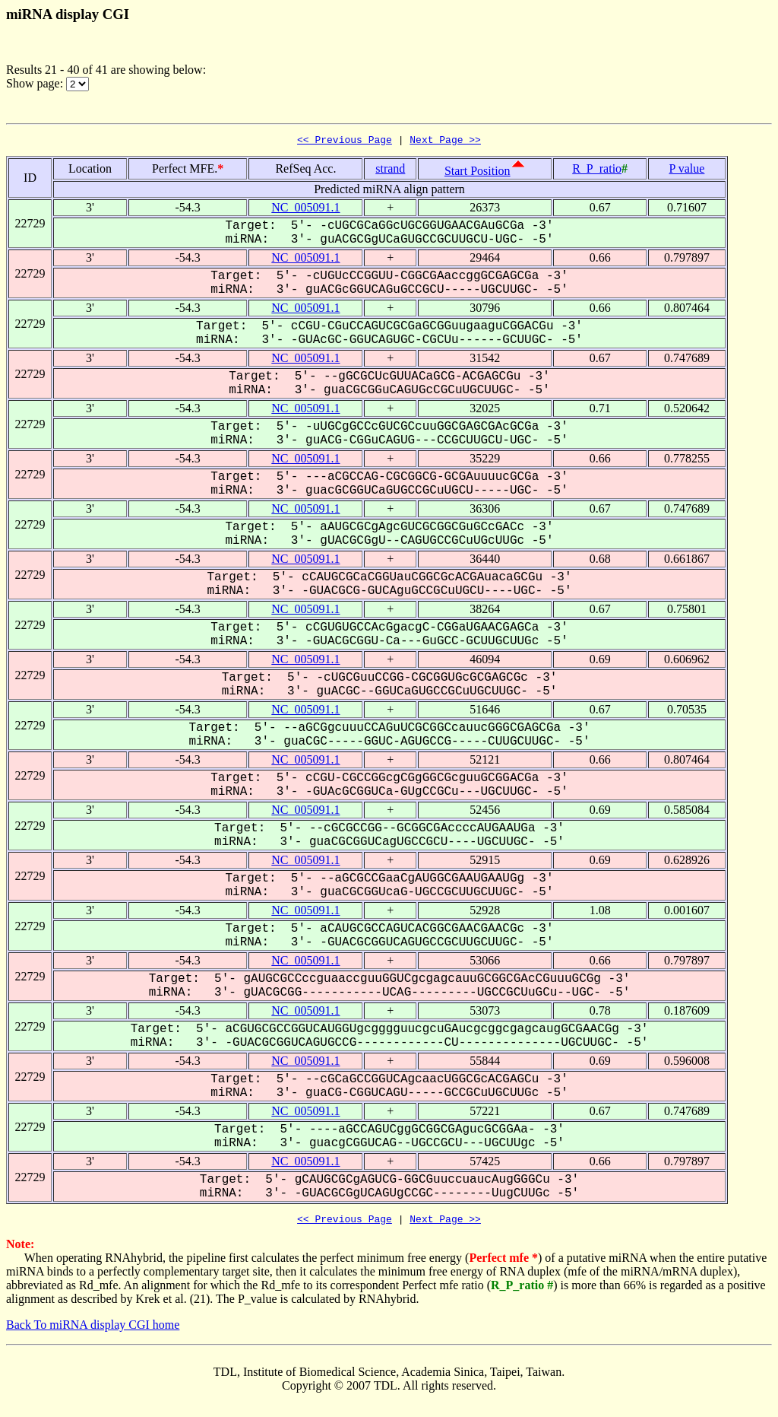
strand (390, 170)
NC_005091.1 (305, 209)
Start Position (477, 173)
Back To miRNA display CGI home (92, 1329)
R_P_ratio (596, 170)
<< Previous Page (344, 141)
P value (686, 170)
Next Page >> (445, 141)
